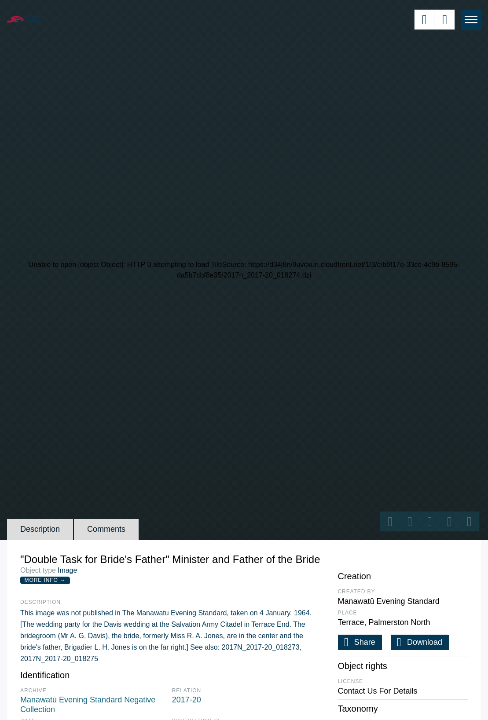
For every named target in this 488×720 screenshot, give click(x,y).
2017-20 (186, 699)
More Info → (45, 580)
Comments (106, 529)
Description (40, 529)
